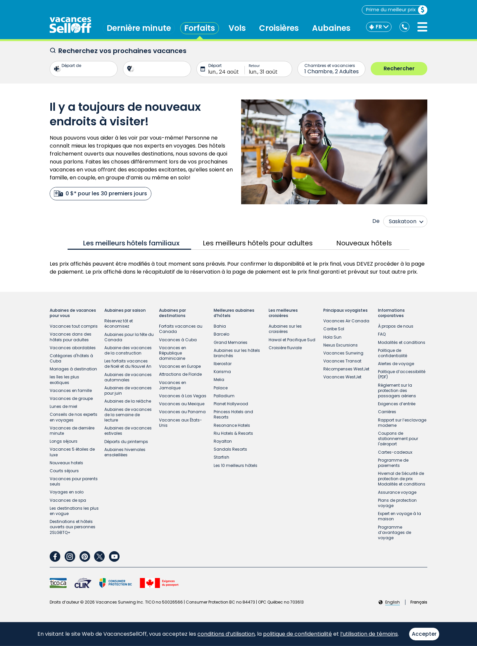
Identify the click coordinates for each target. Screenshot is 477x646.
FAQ (382, 334)
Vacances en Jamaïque (172, 385)
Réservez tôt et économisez (118, 323)
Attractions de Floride (180, 374)
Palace (221, 388)
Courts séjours (64, 471)
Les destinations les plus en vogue (74, 510)
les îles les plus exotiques (64, 379)
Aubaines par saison (125, 310)
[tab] (129, 243)
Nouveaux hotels (66, 463)
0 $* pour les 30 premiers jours (100, 193)
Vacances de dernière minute (72, 430)
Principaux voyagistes (345, 310)
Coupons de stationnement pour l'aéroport (398, 438)
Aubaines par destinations (172, 313)
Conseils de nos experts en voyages (73, 417)
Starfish (221, 457)
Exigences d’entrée (396, 404)
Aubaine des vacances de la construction (128, 350)
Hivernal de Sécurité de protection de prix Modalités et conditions (401, 479)
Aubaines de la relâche (127, 401)
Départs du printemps (126, 441)
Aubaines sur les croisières (285, 328)
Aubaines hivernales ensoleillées (124, 452)
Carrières (387, 412)
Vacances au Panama (182, 412)
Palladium (224, 396)
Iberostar (223, 363)
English (392, 602)
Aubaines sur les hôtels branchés (237, 353)
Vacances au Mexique (181, 404)
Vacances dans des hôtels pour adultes (70, 336)
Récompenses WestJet (346, 369)
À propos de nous (395, 326)
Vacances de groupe (71, 398)
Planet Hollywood (231, 404)
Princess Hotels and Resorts (233, 414)
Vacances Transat (342, 361)
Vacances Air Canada (346, 321)
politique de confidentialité (297, 634)
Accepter (424, 634)
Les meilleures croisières (283, 313)
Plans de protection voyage (397, 502)
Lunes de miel (63, 406)
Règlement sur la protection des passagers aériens (397, 390)
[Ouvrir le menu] (422, 27)
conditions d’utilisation (226, 634)
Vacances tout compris (74, 326)
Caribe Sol (333, 329)
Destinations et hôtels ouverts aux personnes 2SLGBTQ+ (72, 527)
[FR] (379, 27)
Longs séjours (64, 441)
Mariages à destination (73, 369)
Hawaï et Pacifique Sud (292, 340)
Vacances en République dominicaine (172, 353)
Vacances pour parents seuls (74, 481)
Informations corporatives (391, 313)
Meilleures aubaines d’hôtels (234, 313)
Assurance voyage (397, 492)
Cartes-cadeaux (395, 452)
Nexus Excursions (340, 345)
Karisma (222, 371)
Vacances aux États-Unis (180, 422)
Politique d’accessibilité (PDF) (401, 374)
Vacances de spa (68, 500)
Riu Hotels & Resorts (233, 433)
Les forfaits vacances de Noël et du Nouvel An (127, 363)
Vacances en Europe (180, 366)
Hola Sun (332, 337)
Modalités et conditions (401, 342)
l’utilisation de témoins (369, 634)
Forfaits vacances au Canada (180, 328)
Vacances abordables (73, 348)
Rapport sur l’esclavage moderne (402, 422)
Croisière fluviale (285, 348)
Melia (219, 379)
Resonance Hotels (232, 425)
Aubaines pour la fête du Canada (129, 337)
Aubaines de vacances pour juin (128, 390)
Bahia (220, 326)
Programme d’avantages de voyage (394, 532)
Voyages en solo (66, 492)
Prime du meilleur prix (396, 10)
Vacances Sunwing (343, 353)
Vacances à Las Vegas (182, 396)
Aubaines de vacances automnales (128, 377)
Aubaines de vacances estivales (128, 430)
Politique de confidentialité (392, 353)
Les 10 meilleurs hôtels (235, 465)
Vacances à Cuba (178, 340)
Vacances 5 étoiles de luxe (72, 451)
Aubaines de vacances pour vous (73, 313)
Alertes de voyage (396, 363)
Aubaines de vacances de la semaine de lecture (128, 415)
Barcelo (221, 334)
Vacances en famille (71, 390)
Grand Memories (230, 342)
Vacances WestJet (342, 377)
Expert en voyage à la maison (399, 516)
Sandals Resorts (230, 449)
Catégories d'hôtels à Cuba (71, 358)
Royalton (223, 441)
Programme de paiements (393, 462)
